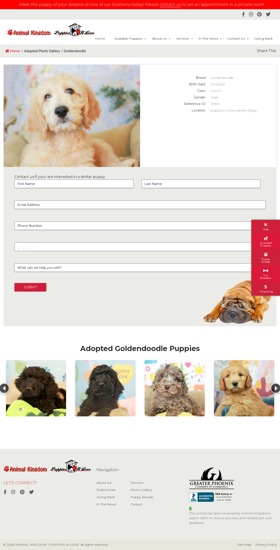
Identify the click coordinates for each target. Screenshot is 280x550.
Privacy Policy (266, 545)
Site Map (244, 545)
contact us (170, 4)
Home (100, 39)
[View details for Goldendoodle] (36, 388)
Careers (136, 504)
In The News (208, 39)
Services (182, 39)
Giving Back (263, 39)
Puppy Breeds (141, 497)
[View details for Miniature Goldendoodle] (244, 388)
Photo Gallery (141, 490)
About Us (159, 39)
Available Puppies (128, 39)
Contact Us (236, 39)
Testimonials (106, 490)
